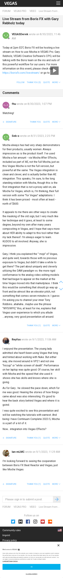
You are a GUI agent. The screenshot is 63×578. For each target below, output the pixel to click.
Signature (10, 122)
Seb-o (16, 135)
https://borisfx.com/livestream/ (21, 72)
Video (33, 11)
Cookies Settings (31, 574)
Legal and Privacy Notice (10, 561)
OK (31, 567)
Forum (6, 11)
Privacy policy (10, 540)
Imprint (6, 535)
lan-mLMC (18, 451)
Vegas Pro (20, 11)
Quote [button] (46, 82)
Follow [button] (21, 82)
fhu (14, 103)
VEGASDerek (20, 34)
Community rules (12, 530)
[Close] (58, 545)
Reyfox (16, 339)
